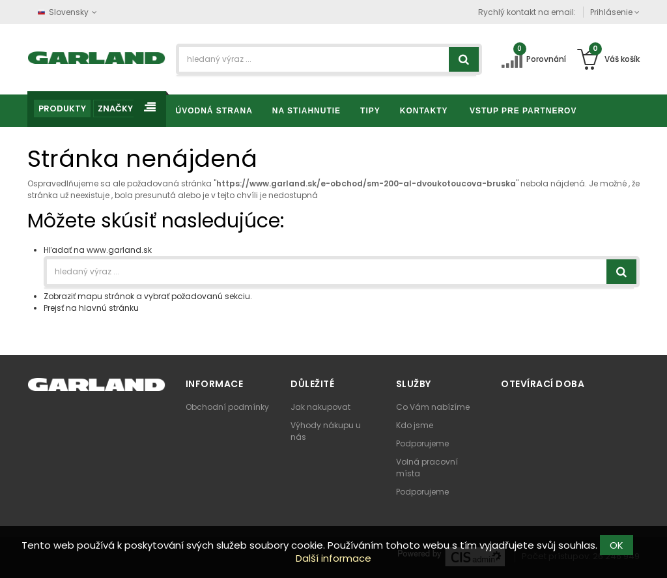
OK (616, 545)
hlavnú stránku (109, 307)
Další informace (333, 558)
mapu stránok (106, 296)
